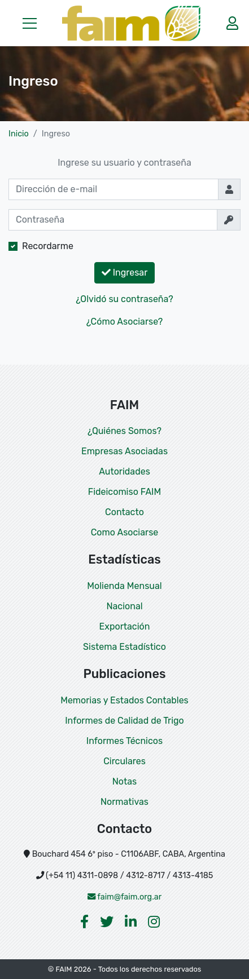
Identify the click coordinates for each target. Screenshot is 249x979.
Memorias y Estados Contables (124, 700)
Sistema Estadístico (124, 646)
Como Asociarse (125, 532)
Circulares (124, 761)
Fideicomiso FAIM (124, 491)
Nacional (124, 606)
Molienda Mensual (124, 586)
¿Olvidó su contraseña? (124, 299)
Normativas (124, 801)
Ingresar (125, 272)
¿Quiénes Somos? (124, 431)
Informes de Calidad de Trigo (124, 720)
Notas (124, 781)
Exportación (124, 626)
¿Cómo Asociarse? (124, 321)
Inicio (18, 134)
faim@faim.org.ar (125, 897)
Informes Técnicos (124, 741)
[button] (29, 23)
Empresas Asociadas (124, 451)
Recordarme (47, 246)
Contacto (124, 512)
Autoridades (124, 471)
